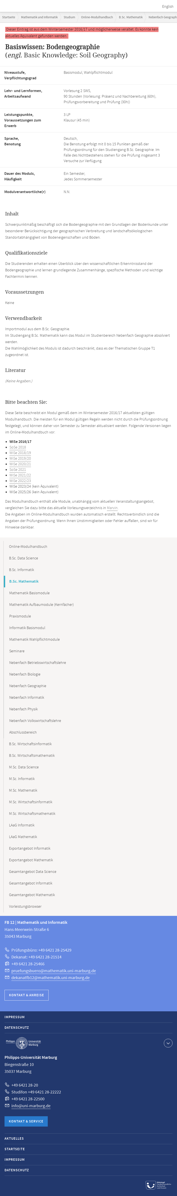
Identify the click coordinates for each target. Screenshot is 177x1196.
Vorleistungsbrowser (25, 906)
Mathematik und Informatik (39, 17)
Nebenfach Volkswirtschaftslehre (35, 720)
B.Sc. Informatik (21, 570)
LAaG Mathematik (23, 837)
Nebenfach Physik (23, 709)
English (168, 6)
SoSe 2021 (17, 469)
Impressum (15, 1017)
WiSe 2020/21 (20, 464)
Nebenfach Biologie (24, 674)
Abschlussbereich (23, 732)
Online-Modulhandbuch (97, 17)
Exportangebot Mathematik (31, 860)
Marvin (112, 508)
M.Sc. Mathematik (23, 790)
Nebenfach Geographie (27, 686)
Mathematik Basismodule (29, 593)
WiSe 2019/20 (20, 458)
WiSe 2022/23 (20, 481)
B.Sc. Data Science (23, 558)
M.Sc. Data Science (24, 767)
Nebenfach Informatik (26, 697)
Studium (69, 17)
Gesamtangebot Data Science (32, 871)
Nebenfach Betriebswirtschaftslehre (37, 662)
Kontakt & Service (26, 1121)
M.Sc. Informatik (22, 778)
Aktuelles (14, 1138)
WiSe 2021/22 (20, 475)
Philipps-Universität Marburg (23, 1043)
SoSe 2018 (17, 447)
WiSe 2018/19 (20, 453)
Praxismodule (20, 616)
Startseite (8, 17)
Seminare (17, 651)
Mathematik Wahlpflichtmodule (34, 639)
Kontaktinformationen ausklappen (167, 1042)
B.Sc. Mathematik (131, 17)
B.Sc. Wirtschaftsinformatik (30, 744)
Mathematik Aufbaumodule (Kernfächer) (41, 604)
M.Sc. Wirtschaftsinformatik (30, 802)
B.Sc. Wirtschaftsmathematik (32, 755)
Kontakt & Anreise (26, 995)
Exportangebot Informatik (29, 848)
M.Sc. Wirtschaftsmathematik (32, 813)
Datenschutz (17, 1028)
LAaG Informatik (21, 825)
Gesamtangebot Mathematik (32, 895)
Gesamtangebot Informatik (30, 883)
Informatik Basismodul (27, 628)
